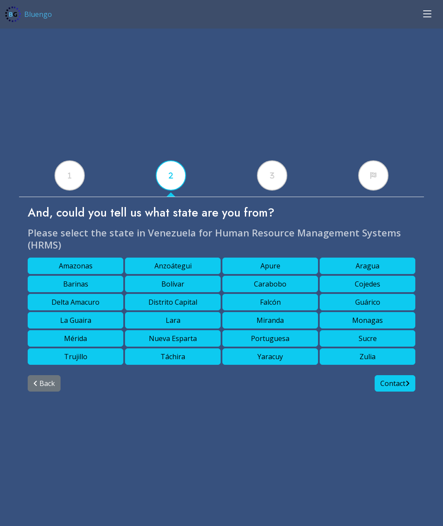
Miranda (270, 320)
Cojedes (367, 284)
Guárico (367, 302)
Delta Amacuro (75, 302)
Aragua (367, 266)
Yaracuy (270, 356)
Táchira (173, 356)
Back (44, 383)
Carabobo (270, 284)
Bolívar (172, 284)
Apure (270, 266)
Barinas (75, 284)
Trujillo (75, 356)
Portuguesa (270, 338)
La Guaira (75, 320)
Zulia (368, 356)
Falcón (270, 302)
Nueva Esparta (173, 338)
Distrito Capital (172, 302)
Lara (173, 320)
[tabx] (70, 175)
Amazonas (76, 266)
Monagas (367, 320)
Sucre (368, 338)
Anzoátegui (173, 266)
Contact (395, 383)
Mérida (75, 338)
